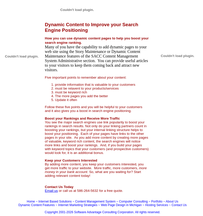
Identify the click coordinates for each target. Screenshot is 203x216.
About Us (172, 201)
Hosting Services (156, 205)
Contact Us (178, 205)
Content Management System (95, 201)
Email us (51, 191)
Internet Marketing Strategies (77, 205)
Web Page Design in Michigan (121, 205)
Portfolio (156, 201)
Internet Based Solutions (55, 201)
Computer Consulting (133, 201)
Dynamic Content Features (36, 205)
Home (31, 201)
